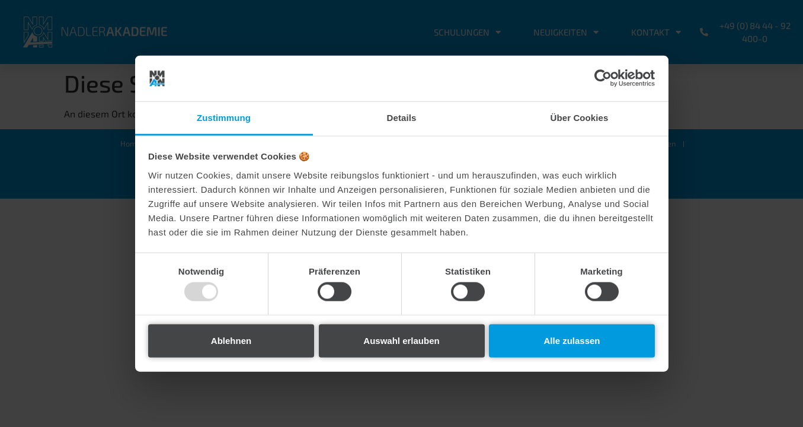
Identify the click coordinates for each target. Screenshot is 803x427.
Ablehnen (231, 340)
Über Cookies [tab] (580, 118)
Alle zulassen (571, 340)
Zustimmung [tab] (224, 118)
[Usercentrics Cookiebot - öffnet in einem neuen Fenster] (603, 78)
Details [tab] (402, 118)
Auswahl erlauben (401, 340)
